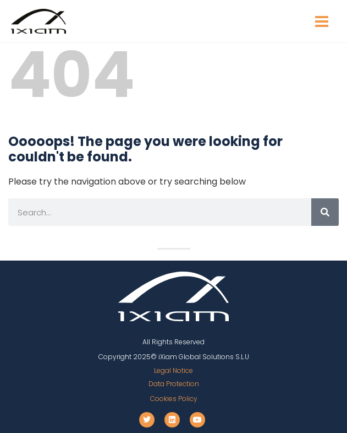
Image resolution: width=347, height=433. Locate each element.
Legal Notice (173, 370)
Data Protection (173, 383)
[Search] (325, 212)
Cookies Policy (173, 398)
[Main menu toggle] (321, 21)
